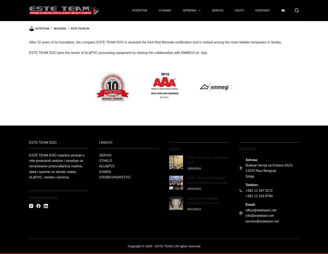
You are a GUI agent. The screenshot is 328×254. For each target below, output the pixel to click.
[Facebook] (38, 206)
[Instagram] (31, 206)
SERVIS (105, 155)
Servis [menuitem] (217, 10)
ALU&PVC (107, 166)
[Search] (297, 10)
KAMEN (105, 172)
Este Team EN (80, 28)
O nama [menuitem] (165, 10)
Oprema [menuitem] (192, 10)
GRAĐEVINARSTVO (114, 177)
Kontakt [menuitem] (262, 10)
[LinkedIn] (46, 206)
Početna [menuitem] (139, 10)
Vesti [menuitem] (239, 10)
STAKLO (105, 161)
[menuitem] (283, 10)
